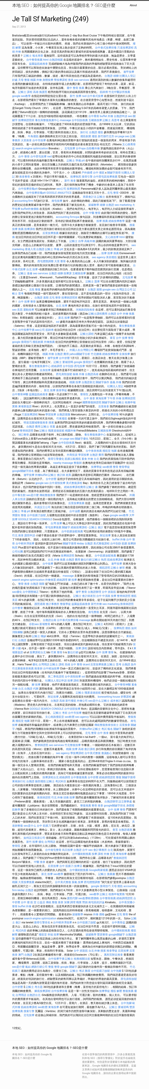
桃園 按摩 (75, 382)
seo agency (99, 257)
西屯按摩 (79, 366)
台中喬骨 (93, 116)
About (133, 5)
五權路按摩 (95, 120)
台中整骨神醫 (20, 394)
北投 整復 (34, 289)
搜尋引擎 (87, 176)
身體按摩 (47, 79)
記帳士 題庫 (93, 281)
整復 (118, 777)
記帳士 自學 (76, 241)
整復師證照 (120, 858)
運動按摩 (28, 309)
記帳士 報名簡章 (33, 55)
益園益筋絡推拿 (38, 63)
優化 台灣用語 (40, 664)
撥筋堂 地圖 (109, 450)
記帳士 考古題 (34, 987)
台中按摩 (47, 563)
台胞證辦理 (94, 591)
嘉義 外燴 (115, 382)
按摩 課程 (81, 648)
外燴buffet (41, 475)
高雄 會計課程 (86, 749)
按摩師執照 (73, 188)
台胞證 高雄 (58, 700)
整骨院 (84, 394)
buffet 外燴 (106, 116)
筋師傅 (104, 92)
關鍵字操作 (102, 382)
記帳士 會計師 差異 (59, 475)
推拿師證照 (127, 604)
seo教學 (58, 874)
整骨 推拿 (24, 583)
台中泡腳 (116, 970)
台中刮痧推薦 (80, 120)
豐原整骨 (102, 934)
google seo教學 (21, 96)
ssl (57, 321)
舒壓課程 (126, 696)
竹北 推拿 (18, 535)
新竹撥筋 (70, 700)
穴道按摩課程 (125, 47)
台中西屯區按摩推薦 (105, 176)
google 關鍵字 (68, 966)
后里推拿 (103, 406)
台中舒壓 (64, 358)
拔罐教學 (93, 204)
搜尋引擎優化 (56, 458)
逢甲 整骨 (81, 591)
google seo (109, 289)
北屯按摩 (69, 148)
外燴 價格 (99, 914)
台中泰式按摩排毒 (106, 47)
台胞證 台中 (115, 313)
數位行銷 (86, 559)
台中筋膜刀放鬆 (36, 515)
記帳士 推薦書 (106, 874)
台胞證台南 (49, 620)
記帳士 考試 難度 (80, 970)
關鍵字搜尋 (114, 172)
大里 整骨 (60, 261)
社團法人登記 (115, 386)
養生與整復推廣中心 (47, 120)
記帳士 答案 (48, 426)
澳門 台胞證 (25, 954)
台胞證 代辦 (31, 688)
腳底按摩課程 (42, 991)
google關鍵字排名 (23, 471)
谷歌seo (34, 624)
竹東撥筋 (61, 418)
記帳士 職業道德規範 (51, 430)
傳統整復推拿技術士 (106, 725)
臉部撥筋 (40, 781)
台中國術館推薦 (81, 854)
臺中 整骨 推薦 (75, 88)
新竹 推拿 (70, 180)
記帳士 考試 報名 (103, 729)
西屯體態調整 (45, 261)
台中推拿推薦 (94, 450)
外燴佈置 (50, 579)
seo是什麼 (32, 495)
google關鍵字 (117, 934)
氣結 (28, 966)
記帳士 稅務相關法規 (77, 958)
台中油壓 (74, 511)
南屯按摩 (57, 200)
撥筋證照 (104, 567)
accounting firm (23, 200)
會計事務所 (52, 604)
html (46, 59)
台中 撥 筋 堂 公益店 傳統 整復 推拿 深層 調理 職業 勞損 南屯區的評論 (63, 902)
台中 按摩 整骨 (27, 301)
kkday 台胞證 (85, 543)
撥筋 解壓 (116, 991)
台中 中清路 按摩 (106, 595)
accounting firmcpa (67, 217)
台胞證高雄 (91, 374)
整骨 (115, 466)
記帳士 (99, 624)
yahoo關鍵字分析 (79, 354)
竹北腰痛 (96, 354)
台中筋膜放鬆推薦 (72, 531)
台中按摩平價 (26, 329)
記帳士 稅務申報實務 (112, 894)
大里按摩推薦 (26, 882)
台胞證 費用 (62, 354)
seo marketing (123, 204)
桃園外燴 (70, 430)
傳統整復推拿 (47, 495)
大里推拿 (26, 140)
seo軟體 (107, 466)
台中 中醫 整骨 (91, 213)
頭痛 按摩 (69, 797)
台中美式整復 (92, 753)
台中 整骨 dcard (80, 664)
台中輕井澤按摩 (25, 543)
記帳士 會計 (96, 527)
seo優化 (17, 591)
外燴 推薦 (128, 313)
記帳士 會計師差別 (84, 595)
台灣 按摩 (56, 523)
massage (65, 120)
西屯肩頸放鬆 (64, 374)
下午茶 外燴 (114, 398)
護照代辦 (72, 898)
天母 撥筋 (117, 886)
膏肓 (112, 337)
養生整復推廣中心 (40, 366)
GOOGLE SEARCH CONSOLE (35, 519)
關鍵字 (66, 527)
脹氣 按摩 (77, 882)
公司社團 (17, 551)
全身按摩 (124, 354)
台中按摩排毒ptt (28, 188)
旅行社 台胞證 (88, 132)
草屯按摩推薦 (53, 527)
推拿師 (38, 668)
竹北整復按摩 (73, 745)
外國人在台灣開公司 (81, 350)
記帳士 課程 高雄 (28, 92)
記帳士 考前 (60, 712)
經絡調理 (56, 366)
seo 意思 (17, 309)
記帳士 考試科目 (56, 781)
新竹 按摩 (75, 96)
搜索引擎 (29, 1011)
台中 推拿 (89, 398)
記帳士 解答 (118, 567)
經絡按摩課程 (79, 527)
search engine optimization (32, 148)
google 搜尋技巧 (22, 342)
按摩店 (78, 866)
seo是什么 (94, 700)
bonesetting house (109, 696)
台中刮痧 (68, 366)
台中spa (81, 148)
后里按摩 (53, 866)
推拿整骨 (24, 176)
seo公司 (61, 188)
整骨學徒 (124, 466)
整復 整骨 (54, 966)
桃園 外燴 (36, 79)
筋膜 (124, 543)
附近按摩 (105, 535)
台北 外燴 (94, 950)
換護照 (43, 92)
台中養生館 (19, 495)
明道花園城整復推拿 (36, 422)
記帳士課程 (87, 333)
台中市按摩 (39, 140)
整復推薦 (85, 805)
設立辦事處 (125, 801)
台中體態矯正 (31, 591)
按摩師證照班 (26, 120)
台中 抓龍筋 (109, 591)
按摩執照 (75, 176)
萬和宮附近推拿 (113, 954)
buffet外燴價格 (30, 208)
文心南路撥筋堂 (54, 716)
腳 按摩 (72, 579)
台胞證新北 (88, 382)
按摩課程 (29, 229)
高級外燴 (89, 241)
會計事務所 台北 (103, 849)
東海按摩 (101, 398)
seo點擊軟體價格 (88, 898)
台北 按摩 (32, 269)
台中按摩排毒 (110, 414)
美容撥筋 (111, 257)
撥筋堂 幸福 (46, 934)
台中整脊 (17, 608)
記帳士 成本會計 (111, 700)
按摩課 (68, 273)
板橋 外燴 (78, 374)
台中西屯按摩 (38, 156)
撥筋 (100, 132)
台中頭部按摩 (72, 708)
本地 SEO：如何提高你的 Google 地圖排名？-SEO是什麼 (63, 5)
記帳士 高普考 (111, 120)
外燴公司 (82, 700)
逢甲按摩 (128, 71)
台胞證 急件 (129, 664)
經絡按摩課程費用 (75, 487)
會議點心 (106, 753)
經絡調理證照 (107, 777)
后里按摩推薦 (50, 233)
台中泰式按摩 (95, 96)
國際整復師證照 (91, 402)
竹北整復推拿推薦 (23, 668)
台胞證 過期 (95, 289)
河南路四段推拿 (85, 309)
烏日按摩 (67, 849)
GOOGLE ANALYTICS (58, 192)
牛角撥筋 (33, 136)
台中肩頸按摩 (57, 483)
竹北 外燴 (57, 797)
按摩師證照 (129, 398)
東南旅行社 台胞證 (23, 781)
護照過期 (39, 604)
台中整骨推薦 (34, 59)
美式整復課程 (74, 483)
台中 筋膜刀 (44, 825)
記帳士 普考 (114, 664)
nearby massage (63, 462)
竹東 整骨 (56, 652)
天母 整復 (24, 79)
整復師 (78, 462)
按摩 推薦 (102, 221)
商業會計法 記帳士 (94, 196)
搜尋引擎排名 (42, 922)
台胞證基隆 (63, 414)
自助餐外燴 (93, 148)
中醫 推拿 (39, 862)
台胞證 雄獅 (112, 75)
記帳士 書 (92, 487)
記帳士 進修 (25, 273)
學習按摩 (50, 414)
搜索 (132, 225)
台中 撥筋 (99, 172)
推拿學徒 (61, 390)
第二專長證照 (56, 676)
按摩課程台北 (38, 652)
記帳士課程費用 (97, 313)
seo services (81, 79)
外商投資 (72, 454)
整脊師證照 (26, 430)
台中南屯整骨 (53, 849)
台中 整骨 (24, 156)
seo (90, 849)
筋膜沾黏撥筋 (73, 458)
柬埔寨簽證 (25, 406)
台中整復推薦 (79, 777)
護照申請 (29, 535)
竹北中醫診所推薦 (119, 92)
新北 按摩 (64, 317)
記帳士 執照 (99, 559)
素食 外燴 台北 (90, 458)
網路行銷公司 (39, 966)
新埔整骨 (44, 624)
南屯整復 (93, 612)
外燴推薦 (49, 342)
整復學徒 (65, 604)
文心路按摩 (112, 237)
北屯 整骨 (113, 192)
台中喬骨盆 (118, 922)
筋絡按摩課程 (115, 559)
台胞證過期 (125, 829)
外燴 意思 (109, 854)
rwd (84, 96)
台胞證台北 (33, 995)
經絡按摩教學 (117, 221)
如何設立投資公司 (34, 837)
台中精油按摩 (51, 668)
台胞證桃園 (56, 59)
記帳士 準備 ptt (76, 160)
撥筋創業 (85, 136)
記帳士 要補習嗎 (63, 362)
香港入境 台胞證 (34, 249)
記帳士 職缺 (39, 636)
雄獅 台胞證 (107, 204)
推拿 (70, 79)
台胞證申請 (120, 116)
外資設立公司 (42, 507)
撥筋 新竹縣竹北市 (103, 136)
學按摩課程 (60, 79)
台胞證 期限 (37, 583)
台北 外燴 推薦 (56, 559)
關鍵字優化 (81, 438)
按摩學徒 (96, 466)
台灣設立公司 (124, 289)
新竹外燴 (96, 604)
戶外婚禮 (87, 172)
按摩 (104, 253)
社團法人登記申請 (56, 680)
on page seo (122, 136)
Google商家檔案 (98, 870)
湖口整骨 (23, 434)
